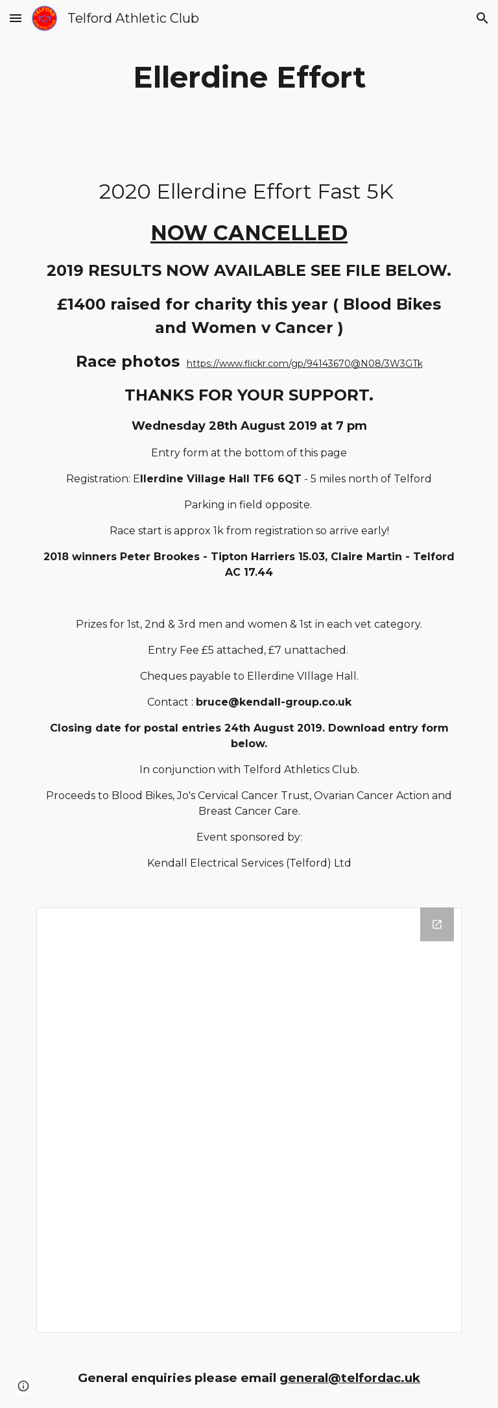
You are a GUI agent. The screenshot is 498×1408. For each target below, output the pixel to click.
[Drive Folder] (248, 1120)
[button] (15, 18)
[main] (248, 77)
